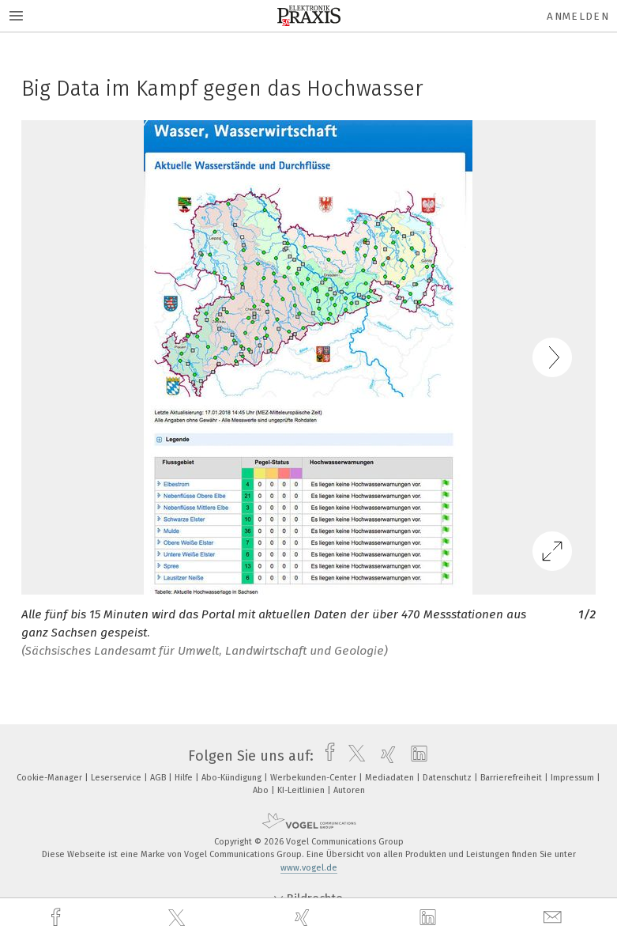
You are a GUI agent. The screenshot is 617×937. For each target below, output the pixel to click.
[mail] (555, 917)
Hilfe (185, 778)
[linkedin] (430, 918)
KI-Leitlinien (302, 790)
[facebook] (57, 917)
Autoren (349, 790)
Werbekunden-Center (314, 778)
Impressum (573, 778)
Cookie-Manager (51, 778)
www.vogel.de (308, 868)
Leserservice (117, 778)
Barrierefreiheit (512, 778)
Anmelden (578, 16)
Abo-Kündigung (232, 778)
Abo (262, 790)
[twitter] (178, 918)
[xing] (304, 918)
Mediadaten (390, 778)
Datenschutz (448, 778)
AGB (159, 778)
